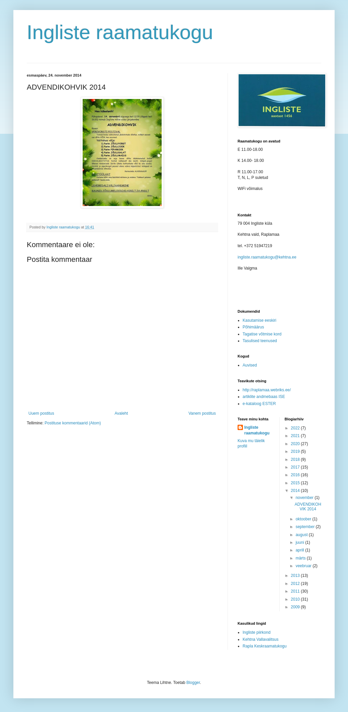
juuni (300, 542)
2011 (296, 591)
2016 (296, 475)
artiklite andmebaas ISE (264, 396)
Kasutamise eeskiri (259, 320)
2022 (296, 428)
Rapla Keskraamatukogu (264, 646)
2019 (296, 451)
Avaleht (121, 413)
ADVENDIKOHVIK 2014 (307, 506)
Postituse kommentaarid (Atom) (73, 423)
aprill (300, 550)
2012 (296, 583)
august (302, 534)
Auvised (250, 365)
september (305, 526)
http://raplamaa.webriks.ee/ (267, 390)
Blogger (193, 682)
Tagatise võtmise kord (262, 334)
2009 (296, 607)
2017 (296, 467)
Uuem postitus (41, 413)
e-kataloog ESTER (259, 403)
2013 (296, 575)
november (305, 497)
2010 (296, 599)
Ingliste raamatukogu (120, 32)
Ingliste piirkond (256, 632)
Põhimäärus (253, 327)
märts (301, 558)
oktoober (303, 519)
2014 (296, 490)
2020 (296, 443)
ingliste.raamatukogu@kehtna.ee (267, 257)
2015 (296, 483)
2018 (296, 459)
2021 (296, 435)
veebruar (304, 566)
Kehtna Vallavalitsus (260, 639)
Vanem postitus (202, 413)
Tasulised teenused (260, 340)
